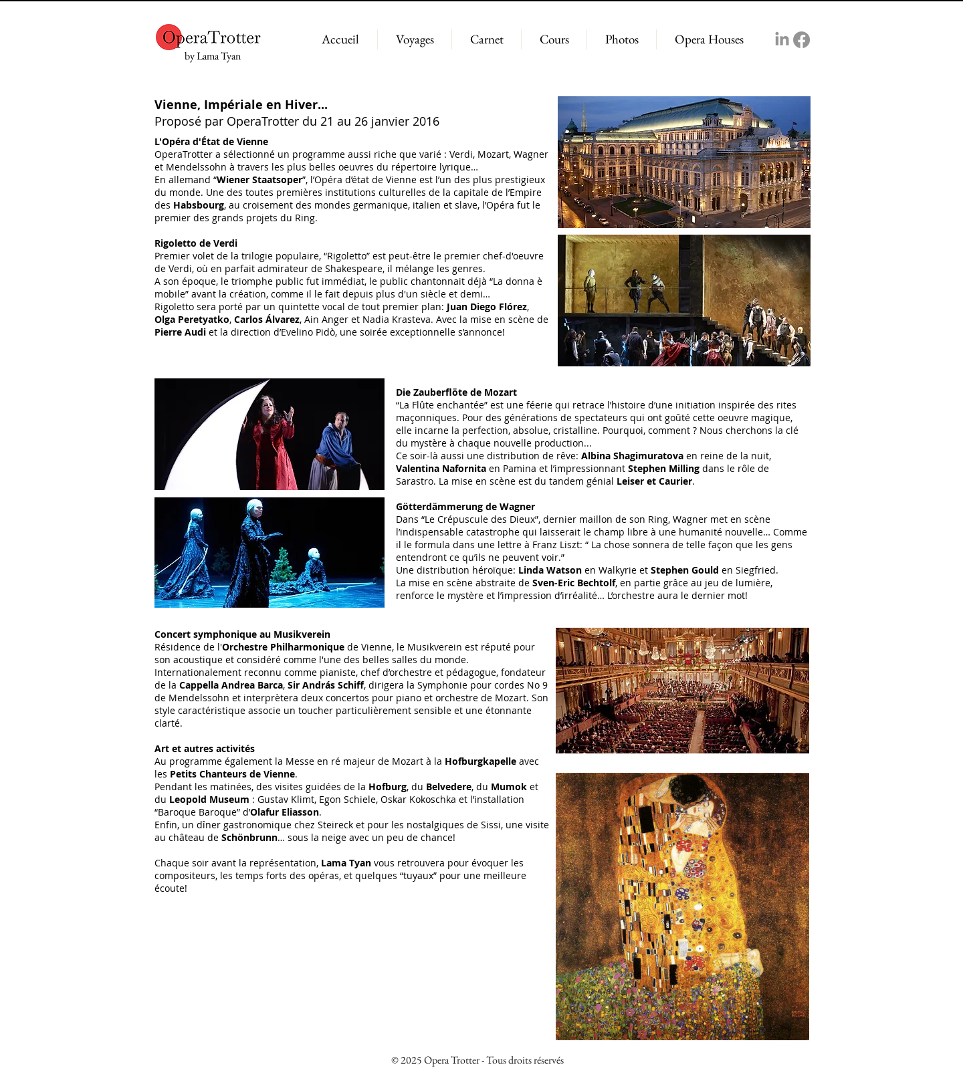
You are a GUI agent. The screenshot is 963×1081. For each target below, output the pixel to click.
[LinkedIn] (782, 39)
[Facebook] (801, 39)
